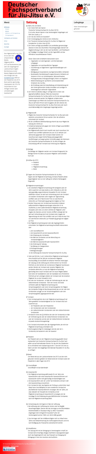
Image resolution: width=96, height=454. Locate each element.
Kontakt (6, 47)
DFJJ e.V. (6, 27)
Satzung (7, 31)
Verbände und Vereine (10, 38)
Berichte (6, 44)
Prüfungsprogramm (9, 35)
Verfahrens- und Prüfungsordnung (12, 33)
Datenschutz (14, 446)
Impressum (6, 446)
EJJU (5, 41)
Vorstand (7, 29)
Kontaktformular (9, 78)
